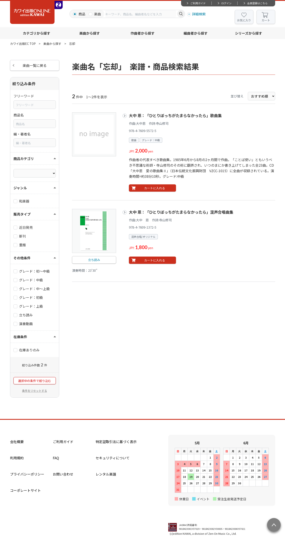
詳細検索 (199, 13)
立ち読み (94, 260)
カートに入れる (154, 188)
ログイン (226, 3)
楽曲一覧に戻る (35, 65)
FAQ (56, 457)
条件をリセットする (34, 391)
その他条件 (22, 257)
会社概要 (17, 441)
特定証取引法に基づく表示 (116, 441)
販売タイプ (22, 214)
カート (266, 20)
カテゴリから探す (36, 33)
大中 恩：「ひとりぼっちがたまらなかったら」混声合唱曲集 (181, 212)
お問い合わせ (63, 474)
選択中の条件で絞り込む (34, 381)
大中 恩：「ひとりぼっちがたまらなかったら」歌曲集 (175, 115)
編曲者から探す (196, 33)
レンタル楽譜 (106, 474)
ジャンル (20, 187)
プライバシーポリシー (27, 474)
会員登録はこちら (257, 3)
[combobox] (140, 14)
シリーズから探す (248, 33)
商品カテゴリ (23, 158)
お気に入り (244, 20)
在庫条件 (20, 336)
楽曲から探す (89, 33)
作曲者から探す (143, 33)
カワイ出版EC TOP (23, 43)
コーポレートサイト (25, 490)
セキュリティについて (113, 457)
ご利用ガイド (198, 3)
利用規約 (17, 457)
